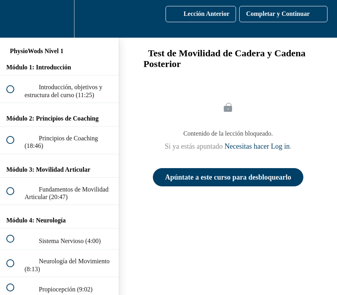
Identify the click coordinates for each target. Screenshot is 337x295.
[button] (14, 19)
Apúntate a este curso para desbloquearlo (228, 177)
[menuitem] (59, 19)
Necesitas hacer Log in (257, 146)
